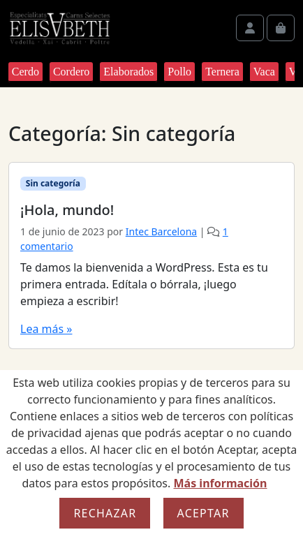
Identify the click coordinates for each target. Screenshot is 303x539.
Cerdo (25, 71)
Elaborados (128, 71)
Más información (220, 483)
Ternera (222, 71)
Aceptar (203, 513)
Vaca (264, 71)
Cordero (71, 71)
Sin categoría (53, 183)
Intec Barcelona (161, 231)
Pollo (179, 71)
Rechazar (104, 513)
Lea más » (46, 329)
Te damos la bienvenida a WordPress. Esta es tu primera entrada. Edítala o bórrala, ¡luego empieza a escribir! (144, 284)
